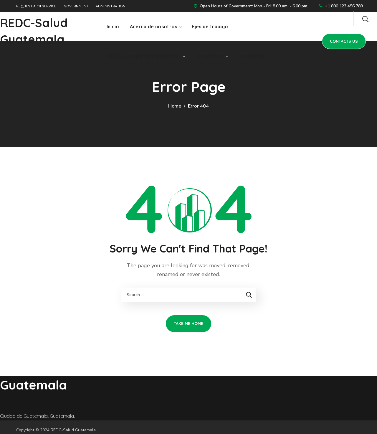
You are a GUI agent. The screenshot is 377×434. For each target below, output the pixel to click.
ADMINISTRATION (110, 6)
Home (174, 106)
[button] (365, 19)
